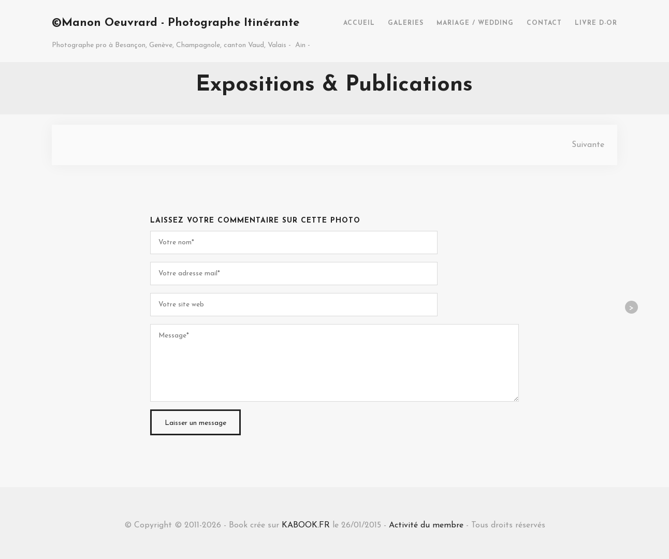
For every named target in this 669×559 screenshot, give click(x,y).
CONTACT (544, 23)
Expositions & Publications (334, 85)
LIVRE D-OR (596, 23)
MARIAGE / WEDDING (475, 23)
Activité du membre (426, 525)
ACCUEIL (359, 23)
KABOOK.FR (306, 525)
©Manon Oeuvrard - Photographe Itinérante (175, 23)
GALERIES (406, 23)
